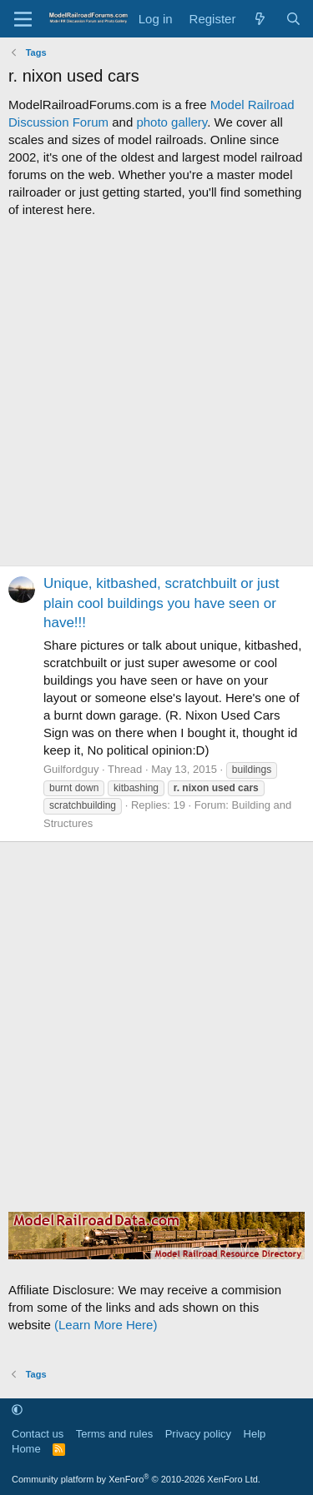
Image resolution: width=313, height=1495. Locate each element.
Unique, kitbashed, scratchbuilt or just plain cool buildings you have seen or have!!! (161, 603)
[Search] (293, 18)
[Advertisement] (156, 392)
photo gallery (171, 122)
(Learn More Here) (105, 1325)
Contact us (37, 1434)
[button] (17, 1410)
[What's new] (260, 18)
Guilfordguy (70, 769)
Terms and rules (114, 1434)
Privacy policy (198, 1434)
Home (26, 1449)
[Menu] (23, 19)
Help (255, 1434)
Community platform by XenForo (136, 1479)
